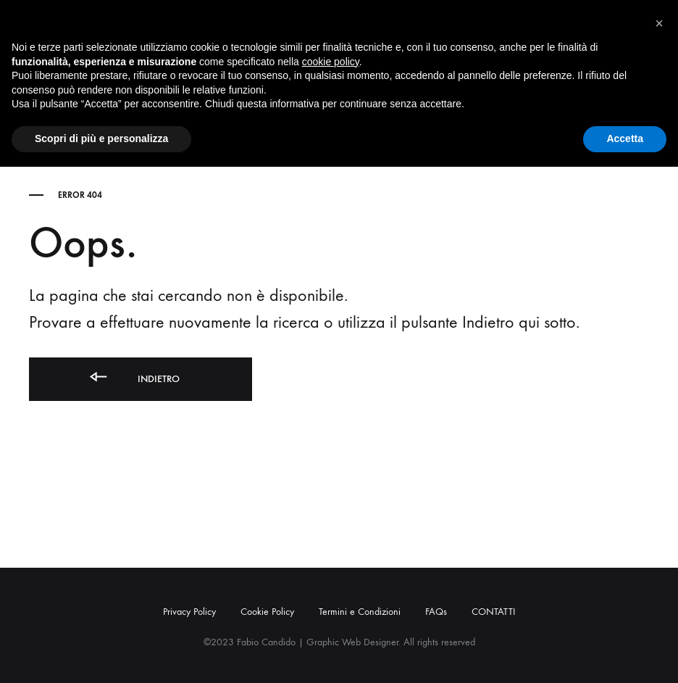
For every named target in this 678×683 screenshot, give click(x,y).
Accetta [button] (624, 138)
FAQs (436, 611)
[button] (659, 23)
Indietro (133, 377)
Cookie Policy (267, 611)
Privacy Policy (189, 611)
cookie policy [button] (330, 61)
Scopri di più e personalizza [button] (101, 138)
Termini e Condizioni (360, 611)
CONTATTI (493, 611)
